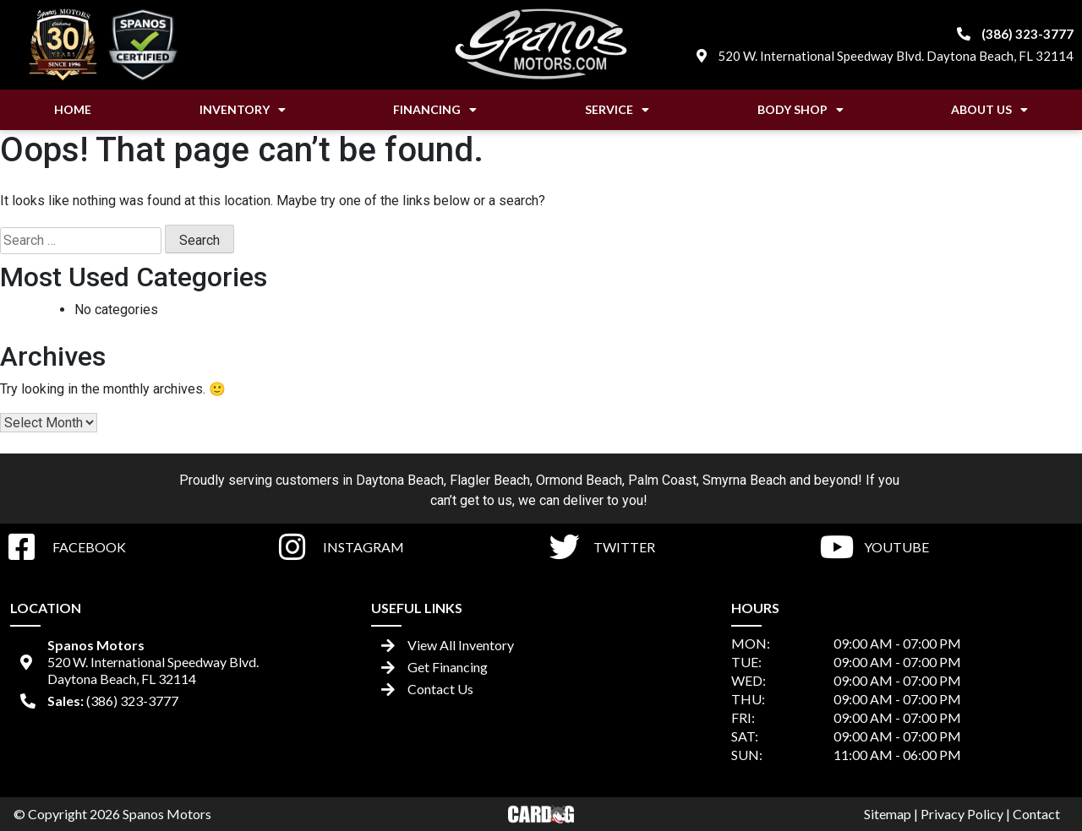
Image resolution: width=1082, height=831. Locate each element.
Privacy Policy (962, 814)
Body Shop (800, 109)
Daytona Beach (400, 480)
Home (72, 109)
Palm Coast (662, 480)
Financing (435, 109)
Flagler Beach (490, 480)
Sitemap (887, 814)
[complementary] (1031, 780)
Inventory (242, 109)
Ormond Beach (579, 480)
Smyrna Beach (744, 480)
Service (617, 109)
